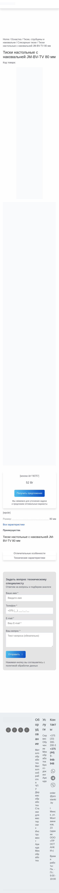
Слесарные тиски (27, 42)
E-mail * (10, 618)
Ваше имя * (12, 593)
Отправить (14, 654)
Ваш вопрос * (13, 631)
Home (6, 39)
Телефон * (11, 605)
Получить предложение (29, 493)
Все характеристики (14, 525)
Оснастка (16, 39)
